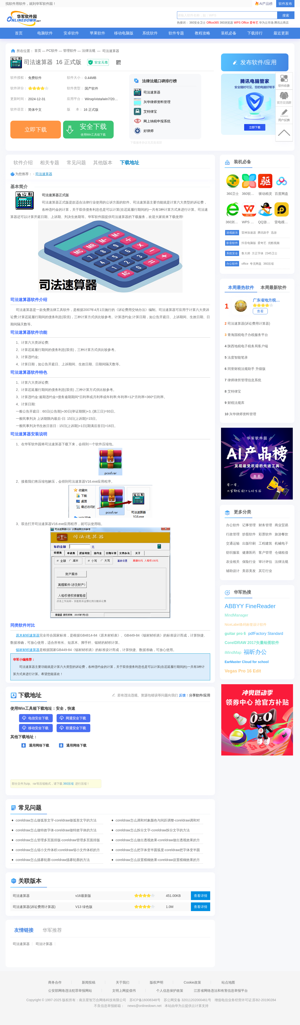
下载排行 (255, 33)
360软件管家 (249, 194)
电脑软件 (45, 33)
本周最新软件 (274, 287)
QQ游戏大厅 (266, 222)
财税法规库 (236, 403)
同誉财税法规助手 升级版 (247, 369)
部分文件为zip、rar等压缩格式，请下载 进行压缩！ (51, 783)
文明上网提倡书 (124, 990)
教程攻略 (202, 33)
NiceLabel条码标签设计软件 (246, 624)
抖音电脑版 (248, 243)
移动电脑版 (123, 33)
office (244, 263)
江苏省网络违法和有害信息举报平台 (221, 990)
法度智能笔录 (238, 357)
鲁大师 (245, 253)
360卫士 (233, 194)
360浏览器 (226, 22)
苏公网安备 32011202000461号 (188, 1000)
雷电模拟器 (282, 222)
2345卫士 (271, 253)
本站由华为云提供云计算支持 (187, 1006)
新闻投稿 (88, 982)
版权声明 (156, 982)
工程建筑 (265, 543)
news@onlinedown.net (144, 1006)
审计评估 (265, 562)
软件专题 (176, 33)
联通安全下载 (72, 727)
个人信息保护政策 (169, 990)
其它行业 (265, 571)
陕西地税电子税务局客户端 (248, 346)
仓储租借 (281, 552)
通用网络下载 (35, 745)
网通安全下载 (72, 718)
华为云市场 (266, 22)
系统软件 (150, 33)
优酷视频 (274, 243)
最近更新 (281, 33)
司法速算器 (43, 174)
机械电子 (281, 543)
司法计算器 (44, 944)
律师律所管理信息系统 (244, 380)
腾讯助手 (263, 232)
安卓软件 (71, 33)
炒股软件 (249, 534)
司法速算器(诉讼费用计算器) (34, 907)
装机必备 (228, 33)
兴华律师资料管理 (242, 414)
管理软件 (70, 51)
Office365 (213, 22)
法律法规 (88, 51)
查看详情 (200, 896)
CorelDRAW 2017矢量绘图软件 (252, 643)
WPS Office (241, 22)
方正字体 (257, 253)
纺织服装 (233, 552)
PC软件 (52, 51)
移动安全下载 (34, 727)
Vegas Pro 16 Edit (243, 671)
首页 (19, 33)
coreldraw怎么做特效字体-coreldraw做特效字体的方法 (56, 830)
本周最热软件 (241, 287)
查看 (260, 311)
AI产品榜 (266, 4)
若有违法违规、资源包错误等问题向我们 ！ (153, 695)
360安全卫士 (197, 22)
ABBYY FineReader (250, 606)
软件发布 (285, 4)
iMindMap (233, 652)
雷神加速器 (248, 232)
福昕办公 (255, 652)
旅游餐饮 (281, 534)
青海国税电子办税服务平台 (248, 335)
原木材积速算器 (27, 635)
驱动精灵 (265, 194)
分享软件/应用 (199, 695)
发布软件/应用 (255, 62)
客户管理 (265, 552)
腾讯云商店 (281, 22)
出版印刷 (249, 543)
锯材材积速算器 (27, 650)
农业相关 (233, 562)
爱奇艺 (254, 22)
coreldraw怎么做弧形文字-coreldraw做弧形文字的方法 (56, 820)
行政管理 (233, 534)
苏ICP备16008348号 (145, 1000)
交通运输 (233, 543)
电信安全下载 (34, 718)
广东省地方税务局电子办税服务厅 (268, 300)
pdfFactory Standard (265, 633)
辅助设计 (233, 571)
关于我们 (122, 982)
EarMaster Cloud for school (247, 662)
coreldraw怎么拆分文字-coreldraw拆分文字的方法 (153, 830)
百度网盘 (281, 194)
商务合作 (55, 982)
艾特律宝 (234, 391)
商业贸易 (281, 525)
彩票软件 (265, 534)
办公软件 (233, 525)
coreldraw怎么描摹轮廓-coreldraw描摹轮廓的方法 (53, 860)
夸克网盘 (255, 263)
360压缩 (268, 263)
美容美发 (249, 571)
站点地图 (228, 982)
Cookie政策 (192, 982)
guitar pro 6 (235, 633)
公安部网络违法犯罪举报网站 (70, 990)
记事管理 (249, 525)
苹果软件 (97, 33)
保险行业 (249, 562)
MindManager (236, 615)
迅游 (274, 232)
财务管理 (265, 525)
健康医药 (249, 552)
